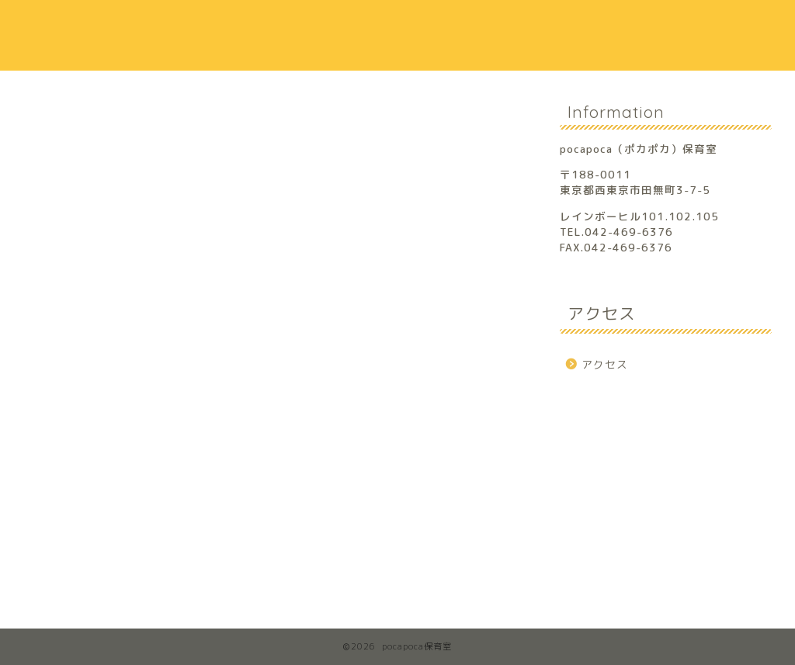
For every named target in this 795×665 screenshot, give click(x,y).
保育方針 (458, 24)
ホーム (247, 25)
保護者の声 (548, 24)
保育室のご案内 (353, 24)
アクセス (637, 24)
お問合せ (729, 25)
